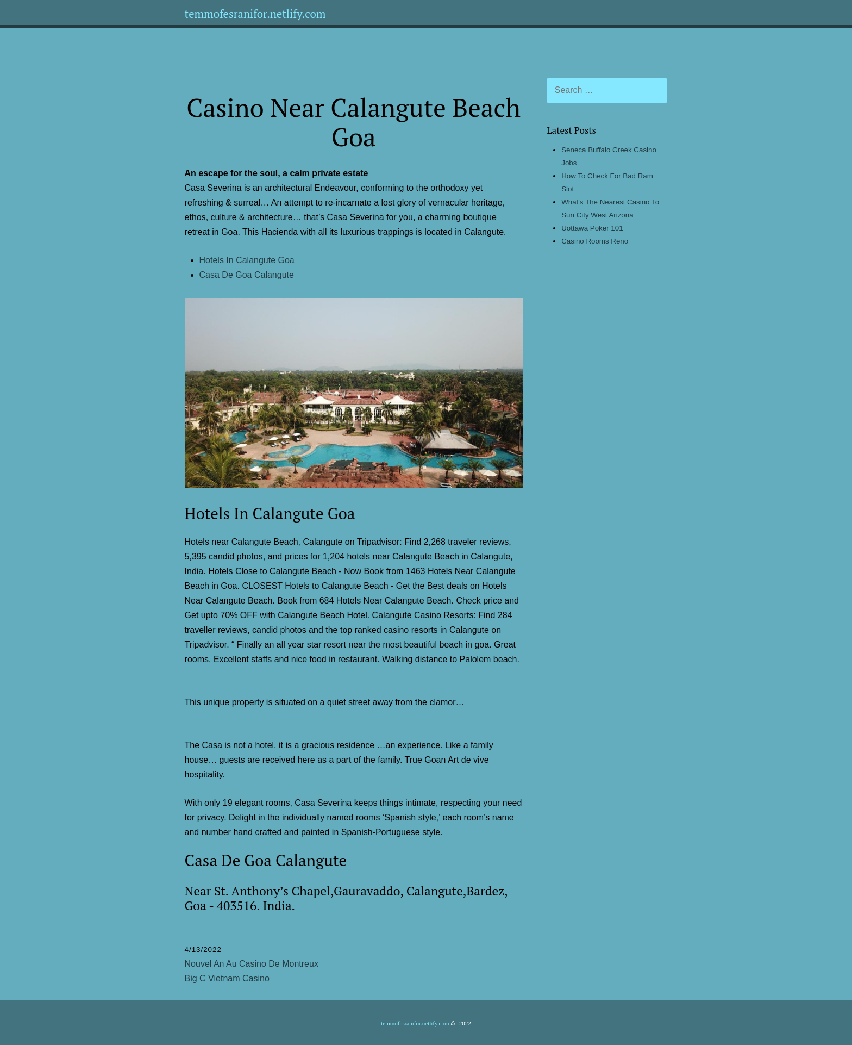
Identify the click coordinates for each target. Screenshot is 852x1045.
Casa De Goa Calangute (246, 274)
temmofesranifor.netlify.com (255, 14)
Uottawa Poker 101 (592, 228)
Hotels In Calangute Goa (247, 260)
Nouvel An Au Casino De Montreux (251, 963)
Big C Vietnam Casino (227, 978)
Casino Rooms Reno (594, 241)
